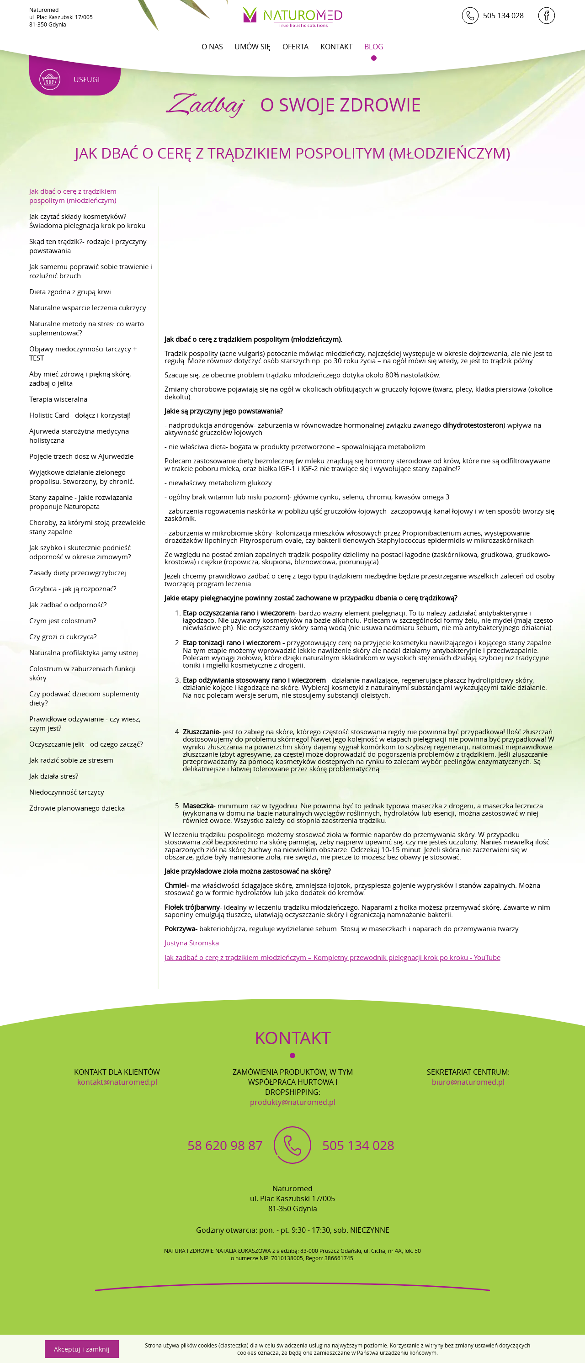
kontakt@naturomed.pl (117, 1082)
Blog (373, 47)
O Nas (212, 47)
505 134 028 (492, 15)
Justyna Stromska (192, 942)
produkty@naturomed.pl (292, 1102)
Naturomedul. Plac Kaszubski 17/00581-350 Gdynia (61, 17)
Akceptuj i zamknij (82, 1349)
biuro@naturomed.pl (468, 1082)
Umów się (252, 47)
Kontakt (336, 47)
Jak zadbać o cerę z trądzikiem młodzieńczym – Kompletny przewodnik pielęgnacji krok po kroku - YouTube (332, 957)
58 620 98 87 (225, 1145)
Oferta (295, 47)
